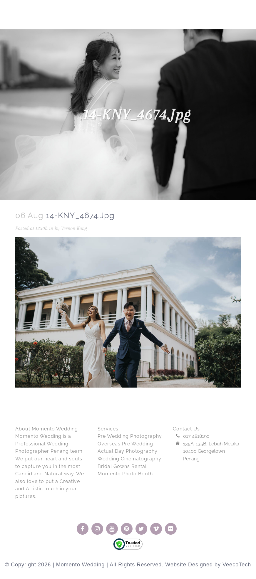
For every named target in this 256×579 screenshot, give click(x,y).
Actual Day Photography (128, 451)
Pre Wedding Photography (130, 436)
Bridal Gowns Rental (122, 466)
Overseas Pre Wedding (125, 444)
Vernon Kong (74, 228)
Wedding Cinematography (129, 459)
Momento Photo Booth (125, 474)
